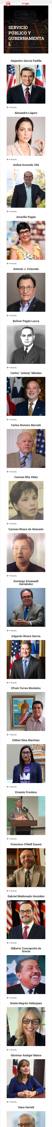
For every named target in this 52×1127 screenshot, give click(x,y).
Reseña (14, 107)
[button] (26, 107)
